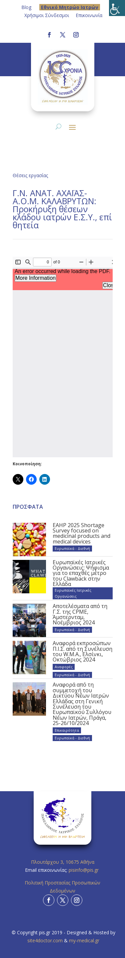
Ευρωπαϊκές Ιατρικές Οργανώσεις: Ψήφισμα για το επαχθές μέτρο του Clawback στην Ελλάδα (81, 573)
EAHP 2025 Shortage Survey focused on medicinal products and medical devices (81, 533)
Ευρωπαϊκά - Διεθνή (72, 548)
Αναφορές (64, 666)
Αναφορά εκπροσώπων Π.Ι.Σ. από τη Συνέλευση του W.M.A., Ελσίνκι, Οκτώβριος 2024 (82, 651)
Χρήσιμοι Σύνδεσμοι (46, 15)
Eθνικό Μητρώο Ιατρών (69, 7)
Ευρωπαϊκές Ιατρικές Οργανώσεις (73, 593)
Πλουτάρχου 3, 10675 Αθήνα (62, 862)
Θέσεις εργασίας (30, 175)
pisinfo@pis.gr (84, 870)
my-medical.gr (84, 940)
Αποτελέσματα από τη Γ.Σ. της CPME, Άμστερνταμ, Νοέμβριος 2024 (80, 614)
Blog (26, 7)
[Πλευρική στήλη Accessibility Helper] (117, 8)
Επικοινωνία (89, 15)
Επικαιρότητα (67, 730)
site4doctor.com (45, 940)
